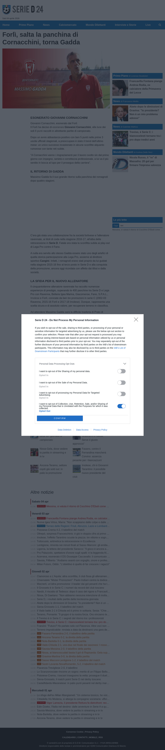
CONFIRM (60, 418)
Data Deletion (64, 430)
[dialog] (82, 375)
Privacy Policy (100, 430)
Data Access (82, 430)
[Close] (137, 321)
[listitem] (82, 363)
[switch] (121, 371)
